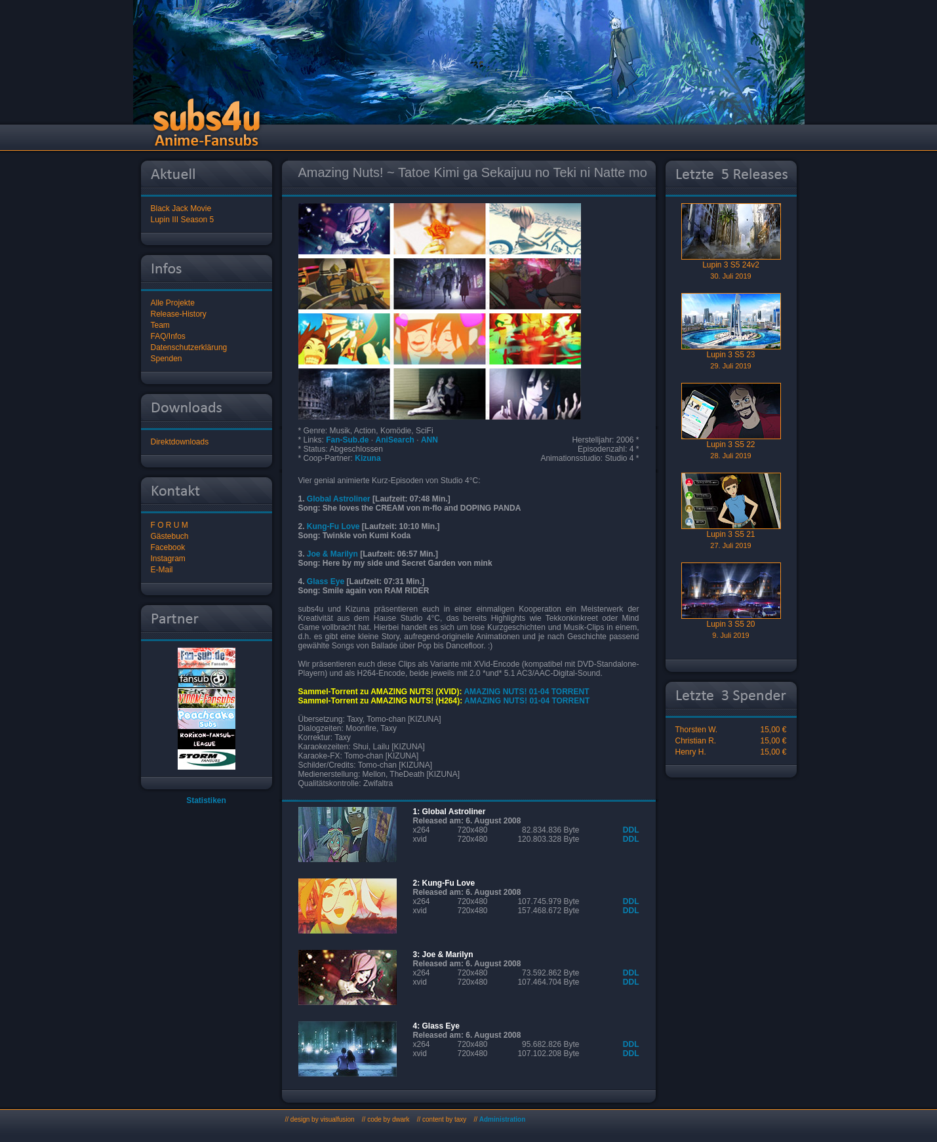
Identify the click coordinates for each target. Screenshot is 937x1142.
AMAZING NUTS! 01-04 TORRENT (526, 691)
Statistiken (206, 800)
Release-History (179, 314)
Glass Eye (325, 581)
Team (160, 325)
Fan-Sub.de (347, 439)
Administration (502, 1119)
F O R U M (169, 525)
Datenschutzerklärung (189, 347)
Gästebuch (170, 536)
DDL (631, 830)
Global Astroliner (338, 498)
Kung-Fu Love (333, 526)
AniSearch (395, 439)
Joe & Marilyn (332, 554)
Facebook (168, 547)
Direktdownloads (180, 441)
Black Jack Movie (181, 208)
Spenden (166, 358)
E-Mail (162, 569)
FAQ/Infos (168, 336)
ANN (429, 439)
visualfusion (337, 1119)
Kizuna (367, 458)
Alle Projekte (173, 302)
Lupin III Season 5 (182, 219)
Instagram (168, 558)
